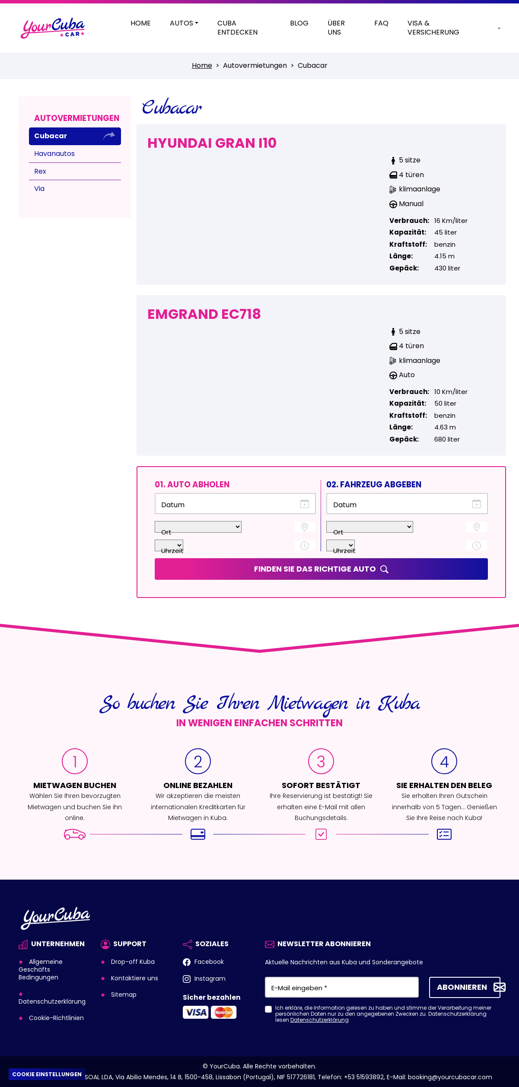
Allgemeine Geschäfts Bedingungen (41, 969)
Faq (381, 23)
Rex (40, 171)
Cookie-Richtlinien (55, 1018)
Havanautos (54, 154)
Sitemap (123, 994)
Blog (299, 23)
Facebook (208, 961)
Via (39, 189)
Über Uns (336, 28)
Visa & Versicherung (433, 28)
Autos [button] (181, 23)
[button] (492, 28)
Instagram (209, 978)
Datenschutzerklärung (52, 1001)
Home (141, 23)
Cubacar (50, 136)
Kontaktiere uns (133, 978)
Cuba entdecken (237, 28)
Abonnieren (462, 986)
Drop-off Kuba (132, 961)
